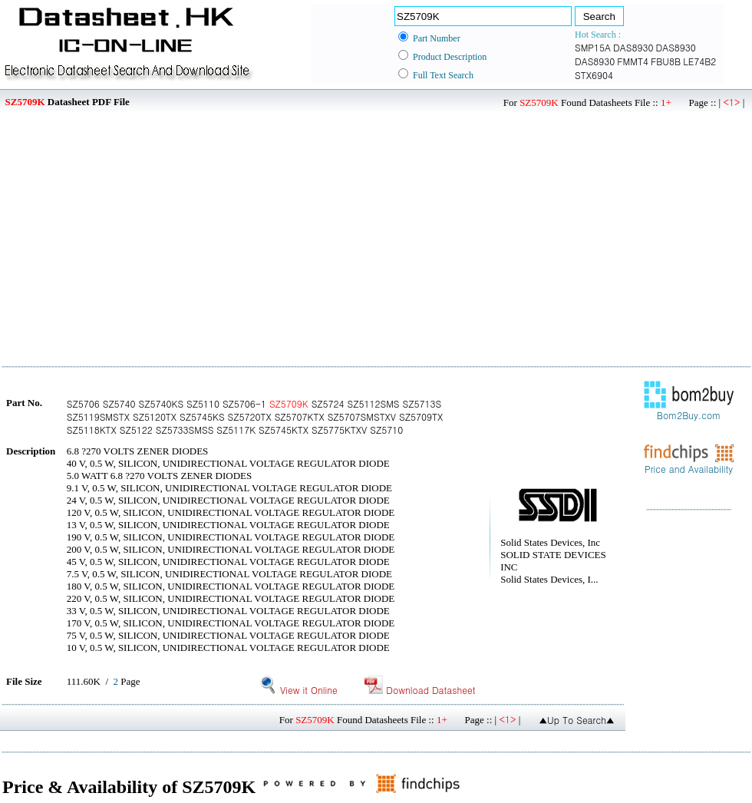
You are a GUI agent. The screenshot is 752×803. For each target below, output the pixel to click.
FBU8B (666, 61)
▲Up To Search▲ (577, 719)
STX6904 (594, 74)
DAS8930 (633, 47)
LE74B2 (699, 61)
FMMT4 (632, 61)
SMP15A (593, 47)
